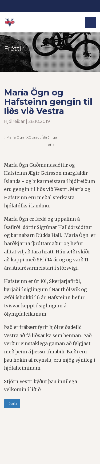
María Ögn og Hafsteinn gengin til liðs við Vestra (48, 101)
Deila (12, 403)
